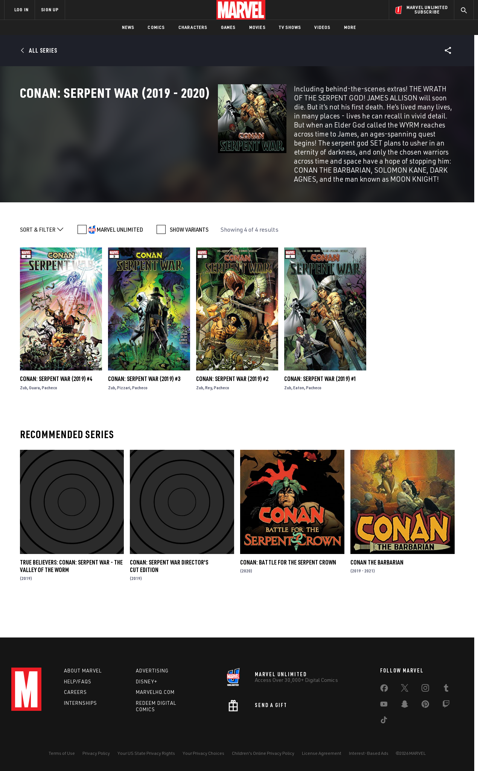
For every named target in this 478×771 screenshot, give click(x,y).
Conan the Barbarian (376, 591)
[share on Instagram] (425, 689)
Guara (34, 416)
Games (228, 27)
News (128, 27)
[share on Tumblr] (446, 689)
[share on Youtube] (384, 705)
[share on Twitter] (404, 689)
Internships (80, 703)
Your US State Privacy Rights (146, 753)
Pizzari (123, 416)
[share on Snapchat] (404, 705)
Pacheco (49, 416)
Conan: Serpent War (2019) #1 (320, 407)
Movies (257, 27)
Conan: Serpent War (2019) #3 (144, 407)
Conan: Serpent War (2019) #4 (56, 407)
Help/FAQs (77, 681)
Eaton (298, 416)
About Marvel (83, 671)
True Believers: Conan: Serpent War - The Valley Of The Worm (71, 594)
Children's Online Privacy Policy (263, 753)
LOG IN (21, 9)
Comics (156, 27)
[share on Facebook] (384, 690)
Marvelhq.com (155, 692)
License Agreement (321, 753)
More (350, 27)
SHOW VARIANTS (189, 258)
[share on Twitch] (446, 705)
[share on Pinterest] (425, 705)
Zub (23, 416)
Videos (322, 27)
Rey (208, 416)
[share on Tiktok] (384, 721)
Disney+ (146, 681)
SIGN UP (49, 9)
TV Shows (290, 27)
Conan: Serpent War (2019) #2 (232, 407)
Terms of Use (62, 753)
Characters (192, 27)
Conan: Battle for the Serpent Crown (288, 591)
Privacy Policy (96, 753)
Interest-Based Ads (368, 753)
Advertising (152, 671)
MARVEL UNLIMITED (120, 258)
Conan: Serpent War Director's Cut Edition (169, 594)
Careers (75, 692)
